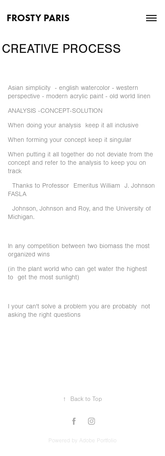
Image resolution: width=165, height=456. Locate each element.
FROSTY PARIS (38, 18)
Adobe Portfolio (98, 440)
